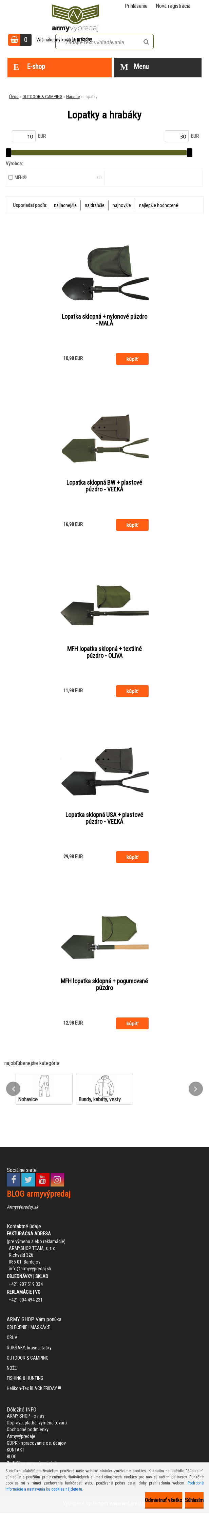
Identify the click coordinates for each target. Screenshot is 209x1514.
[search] (146, 42)
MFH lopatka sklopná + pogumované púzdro (104, 985)
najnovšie (122, 205)
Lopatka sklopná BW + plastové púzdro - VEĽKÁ (104, 486)
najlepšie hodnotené (158, 205)
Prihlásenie (136, 6)
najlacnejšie (65, 205)
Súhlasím (194, 1500)
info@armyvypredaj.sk (30, 1269)
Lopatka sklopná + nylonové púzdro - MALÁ (104, 320)
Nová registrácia (173, 6)
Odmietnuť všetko (163, 1500)
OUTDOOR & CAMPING (42, 96)
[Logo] (75, 17)
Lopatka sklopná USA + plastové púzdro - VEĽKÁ (104, 819)
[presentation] (13, 1090)
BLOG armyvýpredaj (39, 1195)
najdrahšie (94, 205)
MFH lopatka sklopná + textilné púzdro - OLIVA (104, 652)
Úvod (14, 96)
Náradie (73, 96)
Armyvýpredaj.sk (22, 1208)
